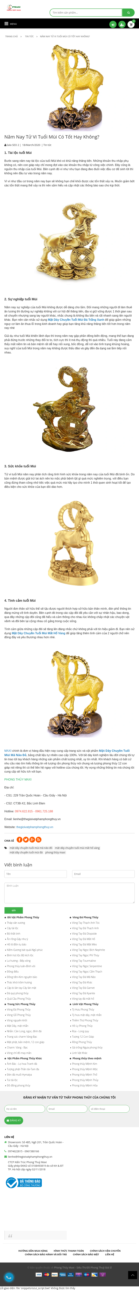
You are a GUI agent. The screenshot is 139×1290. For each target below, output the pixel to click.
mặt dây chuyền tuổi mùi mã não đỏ (31, 848)
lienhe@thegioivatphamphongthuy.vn (30, 1156)
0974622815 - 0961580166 (23, 1151)
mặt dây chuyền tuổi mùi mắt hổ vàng (77, 848)
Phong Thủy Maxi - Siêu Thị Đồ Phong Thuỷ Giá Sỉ (83, 1267)
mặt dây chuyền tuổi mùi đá (26, 852)
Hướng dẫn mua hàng (33, 1250)
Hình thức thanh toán (69, 1250)
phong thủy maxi (55, 852)
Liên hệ (109, 1254)
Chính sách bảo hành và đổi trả (46, 1254)
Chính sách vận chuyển (105, 1250)
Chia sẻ (9, 840)
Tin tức (47, 145)
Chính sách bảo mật (86, 1254)
